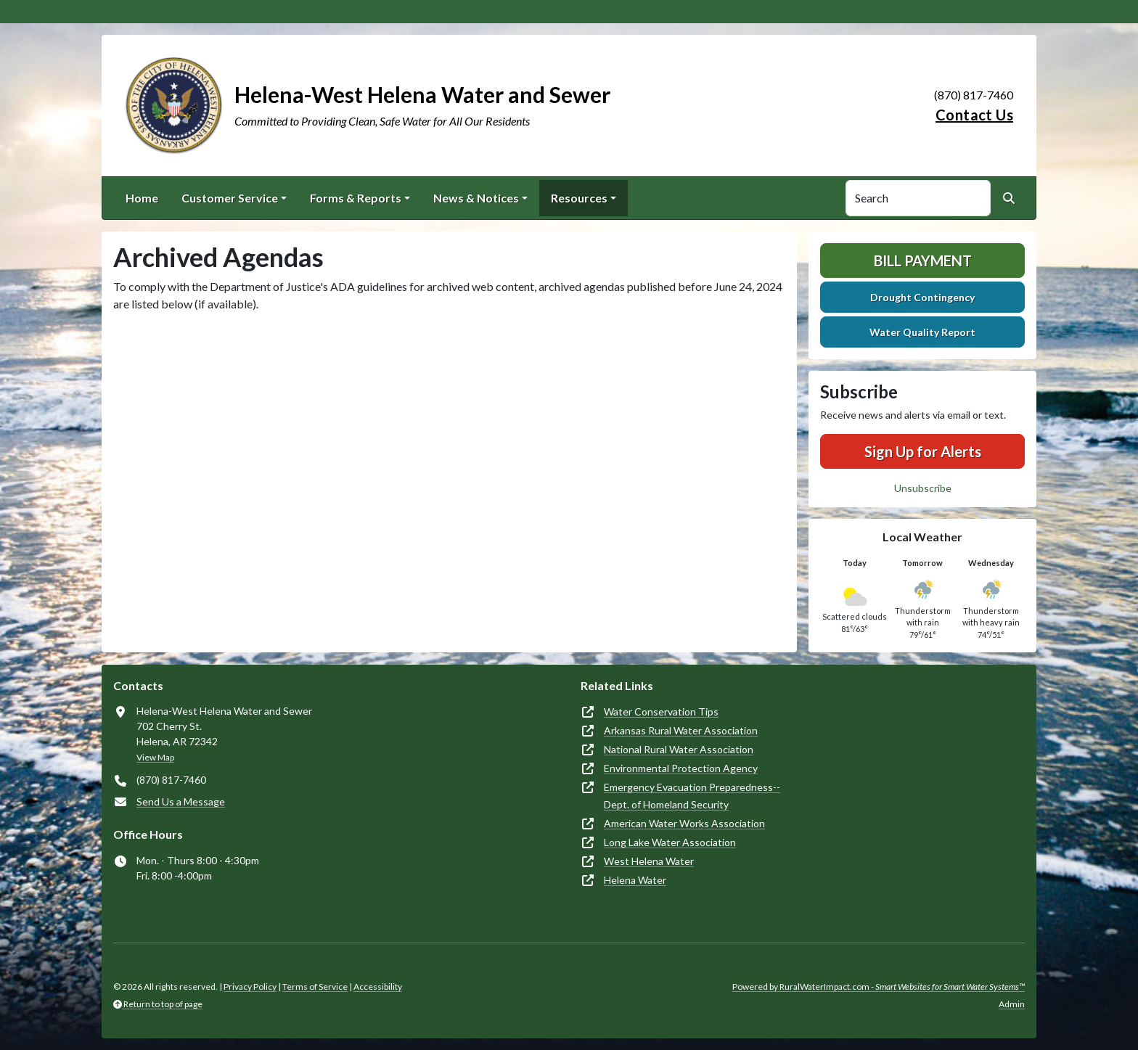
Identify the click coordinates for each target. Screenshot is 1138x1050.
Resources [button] (579, 198)
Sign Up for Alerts (922, 451)
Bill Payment (923, 260)
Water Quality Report (922, 332)
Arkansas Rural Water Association (681, 730)
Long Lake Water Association (670, 842)
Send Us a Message (180, 801)
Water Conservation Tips (661, 711)
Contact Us (974, 114)
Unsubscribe (922, 488)
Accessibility (377, 986)
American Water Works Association (684, 823)
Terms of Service (315, 986)
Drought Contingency (922, 297)
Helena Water (635, 880)
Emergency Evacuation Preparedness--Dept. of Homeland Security (692, 796)
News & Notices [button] (476, 198)
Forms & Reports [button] (355, 198)
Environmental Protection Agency (681, 768)
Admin (1012, 1003)
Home (142, 198)
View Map (155, 757)
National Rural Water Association (678, 749)
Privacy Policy (250, 986)
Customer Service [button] (229, 198)
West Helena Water (649, 861)
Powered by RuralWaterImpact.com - (878, 986)
